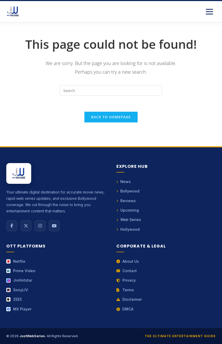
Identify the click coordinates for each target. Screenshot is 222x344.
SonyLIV (17, 290)
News (123, 181)
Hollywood (128, 229)
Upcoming (127, 210)
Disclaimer (129, 299)
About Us (127, 261)
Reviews (126, 200)
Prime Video (20, 270)
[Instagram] (40, 225)
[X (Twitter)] (25, 225)
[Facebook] (11, 225)
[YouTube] (54, 225)
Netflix (15, 261)
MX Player (18, 309)
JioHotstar (19, 280)
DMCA (125, 309)
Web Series (128, 219)
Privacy (126, 280)
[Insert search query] (111, 90)
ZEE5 (14, 299)
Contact (126, 270)
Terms (125, 290)
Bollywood (128, 191)
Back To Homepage (111, 117)
